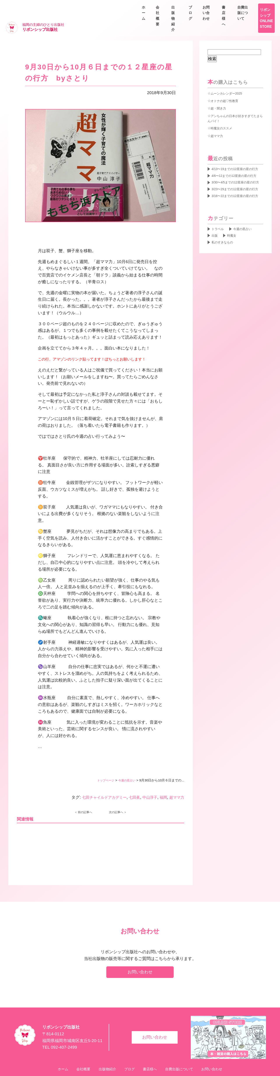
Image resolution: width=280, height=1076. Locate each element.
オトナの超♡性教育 (226, 87)
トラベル (219, 243)
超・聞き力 (219, 94)
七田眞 (129, 783)
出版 (215, 250)
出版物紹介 (211, 16)
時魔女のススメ (223, 115)
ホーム (163, 16)
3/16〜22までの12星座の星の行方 (237, 206)
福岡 (161, 783)
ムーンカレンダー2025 (229, 79)
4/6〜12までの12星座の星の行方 (237, 169)
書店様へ (227, 5)
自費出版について (259, 5)
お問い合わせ (262, 16)
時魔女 (233, 250)
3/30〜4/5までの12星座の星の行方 (237, 180)
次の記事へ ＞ (118, 798)
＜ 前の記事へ (83, 798)
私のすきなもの (224, 258)
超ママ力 (176, 783)
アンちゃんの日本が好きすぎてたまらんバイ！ (235, 104)
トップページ (102, 766)
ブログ (236, 16)
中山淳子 (146, 783)
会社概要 (185, 16)
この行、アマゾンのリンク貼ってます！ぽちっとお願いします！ (98, 345)
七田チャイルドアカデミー (96, 783)
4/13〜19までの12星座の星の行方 (237, 159)
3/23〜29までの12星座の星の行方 (237, 193)
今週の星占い (125, 766)
